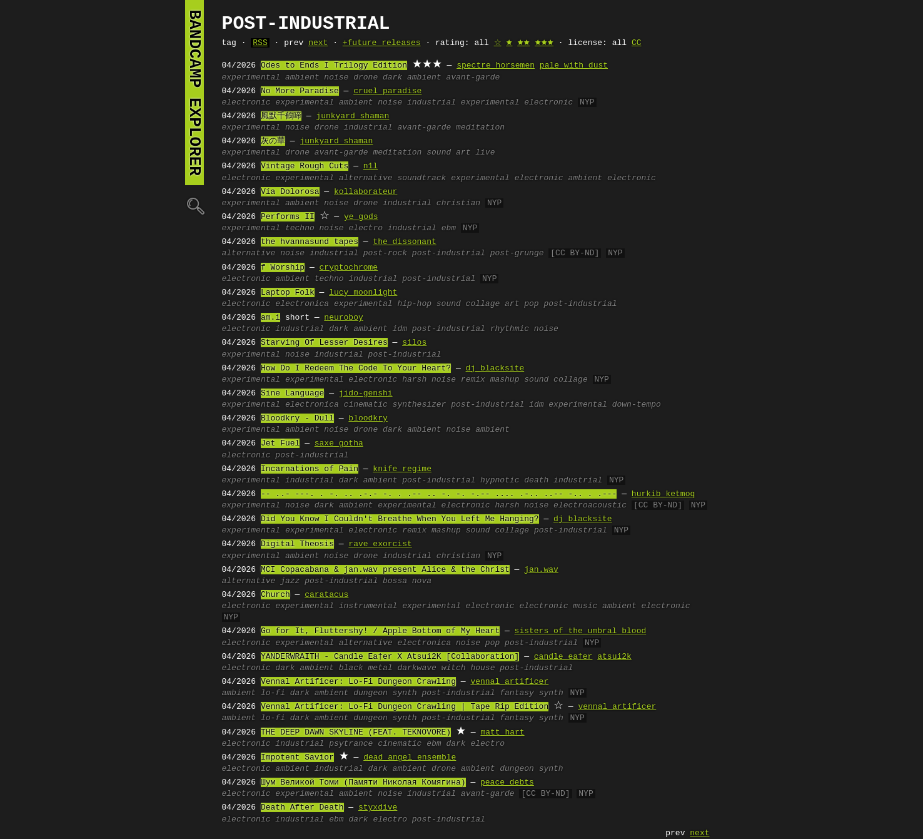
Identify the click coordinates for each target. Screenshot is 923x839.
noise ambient (477, 429)
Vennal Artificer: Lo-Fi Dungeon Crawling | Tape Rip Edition (404, 707)
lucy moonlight (363, 292)
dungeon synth (384, 693)
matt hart (502, 732)
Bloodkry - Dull (297, 418)
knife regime (402, 469)
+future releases (382, 43)
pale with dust (574, 65)
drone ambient (463, 769)
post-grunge (517, 253)
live (485, 152)
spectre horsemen (495, 65)
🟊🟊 (523, 43)
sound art (448, 152)
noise (336, 77)
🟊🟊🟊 (544, 43)
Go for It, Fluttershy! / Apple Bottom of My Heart (380, 631)
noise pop (478, 643)
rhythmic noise (524, 329)
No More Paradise (300, 91)
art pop (522, 304)
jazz (290, 581)
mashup (505, 379)
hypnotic (499, 480)
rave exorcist (379, 544)
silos (414, 342)
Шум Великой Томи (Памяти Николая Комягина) (363, 782)
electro (365, 228)
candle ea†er (563, 657)
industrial (431, 102)
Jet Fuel (280, 443)
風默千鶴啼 (281, 116)
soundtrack (421, 178)
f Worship (283, 267)
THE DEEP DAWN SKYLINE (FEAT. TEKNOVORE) (356, 732)
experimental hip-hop (382, 304)
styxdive (377, 807)
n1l (370, 166)
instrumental (368, 606)
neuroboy (343, 317)
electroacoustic (590, 505)
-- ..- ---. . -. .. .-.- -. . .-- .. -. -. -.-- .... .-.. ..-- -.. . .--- (439, 494)
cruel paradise (387, 91)
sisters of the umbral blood (581, 631)
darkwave (416, 668)
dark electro (475, 744)
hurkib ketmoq (663, 494)
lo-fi (273, 693)
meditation (480, 127)
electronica (302, 304)
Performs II (288, 217)
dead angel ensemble (409, 757)
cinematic (366, 404)
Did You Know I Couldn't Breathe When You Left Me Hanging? (400, 519)
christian (458, 203)
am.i (270, 317)
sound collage (468, 304)
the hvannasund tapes (309, 242)
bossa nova (407, 581)
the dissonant (404, 242)
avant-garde (473, 77)
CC (637, 43)
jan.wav (541, 570)
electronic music (558, 606)
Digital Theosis (297, 544)
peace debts (507, 782)
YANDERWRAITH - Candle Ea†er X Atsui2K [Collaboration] (390, 657)
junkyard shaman (352, 116)
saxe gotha (339, 443)
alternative (366, 178)
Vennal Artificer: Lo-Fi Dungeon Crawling (358, 682)
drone (365, 77)
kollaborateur (365, 192)
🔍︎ (194, 205)
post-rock (385, 253)
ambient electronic (611, 178)
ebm (448, 228)
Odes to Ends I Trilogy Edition (334, 65)
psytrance (351, 744)
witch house (468, 668)
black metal (366, 668)
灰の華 (273, 141)
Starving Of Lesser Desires (324, 342)
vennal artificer (509, 682)
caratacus (326, 595)
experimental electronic (517, 102)
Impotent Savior (297, 757)
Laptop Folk (288, 292)
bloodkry (367, 418)
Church (275, 595)
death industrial (563, 480)
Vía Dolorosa (290, 192)
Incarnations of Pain (309, 469)
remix (473, 379)
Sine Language (292, 393)
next (318, 43)
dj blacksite (495, 368)
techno (300, 228)
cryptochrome (349, 267)
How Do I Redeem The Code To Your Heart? (356, 368)
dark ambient (412, 77)
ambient (302, 77)
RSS (260, 43)
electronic (246, 102)
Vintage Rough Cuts (304, 166)
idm (400, 329)
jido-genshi (366, 393)
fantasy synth (531, 693)
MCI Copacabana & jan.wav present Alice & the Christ (385, 570)
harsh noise (429, 379)
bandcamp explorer (194, 92)
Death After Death (302, 807)
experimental (251, 77)
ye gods (361, 217)
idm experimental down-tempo (595, 404)
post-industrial (448, 253)
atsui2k (614, 657)
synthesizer (419, 404)
